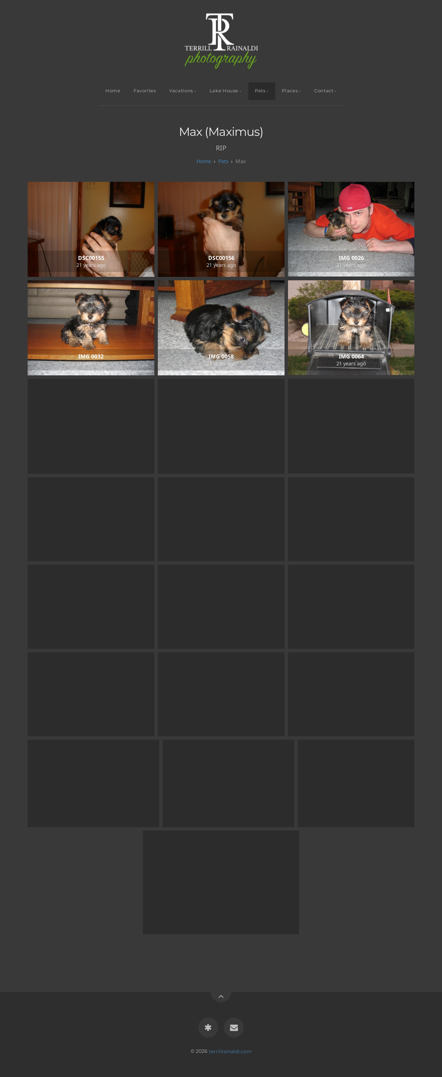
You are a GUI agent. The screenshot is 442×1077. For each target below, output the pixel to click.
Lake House (224, 90)
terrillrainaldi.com (230, 1051)
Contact (323, 90)
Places (290, 90)
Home (113, 90)
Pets (260, 90)
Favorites (145, 90)
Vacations (181, 90)
